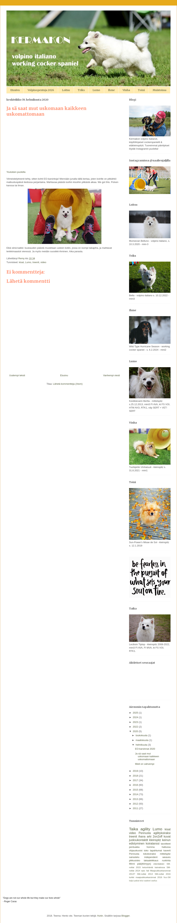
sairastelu (134, 857)
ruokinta (166, 860)
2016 (136, 785)
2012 (136, 803)
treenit (35, 262)
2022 (136, 726)
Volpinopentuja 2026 (41, 90)
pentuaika (134, 847)
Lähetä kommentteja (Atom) (67, 383)
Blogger (126, 915)
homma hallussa (159, 847)
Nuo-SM (167, 877)
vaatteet (147, 881)
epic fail (145, 870)
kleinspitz (155, 840)
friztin (100, 915)
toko (146, 850)
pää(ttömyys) (144, 863)
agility (145, 829)
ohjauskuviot (135, 850)
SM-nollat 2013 (145, 874)
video (43, 262)
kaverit (167, 850)
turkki (131, 877)
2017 (136, 780)
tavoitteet (166, 843)
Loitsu (66, 90)
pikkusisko (134, 860)
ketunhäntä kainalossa (153, 867)
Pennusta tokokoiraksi (142, 853)
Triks (81, 90)
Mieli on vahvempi (144, 764)
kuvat (167, 836)
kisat (21, 262)
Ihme (111, 90)
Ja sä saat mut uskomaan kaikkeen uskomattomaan (147, 756)
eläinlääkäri (158, 864)
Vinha (126, 90)
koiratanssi (152, 843)
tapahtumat (156, 850)
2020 (136, 731)
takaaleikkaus (151, 860)
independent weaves (157, 857)
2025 (136, 712)
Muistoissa (159, 90)
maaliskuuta (142, 740)
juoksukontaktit (138, 840)
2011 (136, 808)
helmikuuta (142, 744)
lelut (141, 881)
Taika (133, 829)
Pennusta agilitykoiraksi (155, 833)
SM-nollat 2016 (163, 874)
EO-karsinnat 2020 (145, 748)
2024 (136, 717)
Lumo (96, 90)
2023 (136, 722)
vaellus (154, 881)
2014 (136, 794)
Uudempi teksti (17, 375)
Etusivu (15, 90)
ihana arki (145, 836)
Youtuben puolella (15, 172)
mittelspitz (165, 853)
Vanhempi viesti (111, 375)
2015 (136, 789)
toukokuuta (142, 735)
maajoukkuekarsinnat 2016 (149, 877)
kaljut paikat (134, 881)
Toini (141, 90)
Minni (132, 863)
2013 (136, 799)
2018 (136, 775)
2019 (136, 771)
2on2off (157, 836)
